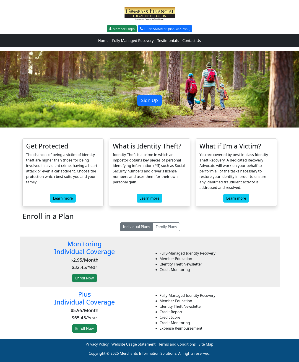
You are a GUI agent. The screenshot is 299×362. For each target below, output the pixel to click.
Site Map (205, 344)
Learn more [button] (63, 198)
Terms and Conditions (177, 344)
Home (103, 40)
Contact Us (191, 40)
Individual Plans (136, 226)
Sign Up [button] (149, 100)
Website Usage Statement (134, 344)
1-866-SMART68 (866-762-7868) (165, 29)
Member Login (122, 29)
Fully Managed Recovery (133, 40)
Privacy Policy (97, 344)
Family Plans (166, 226)
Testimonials (168, 40)
